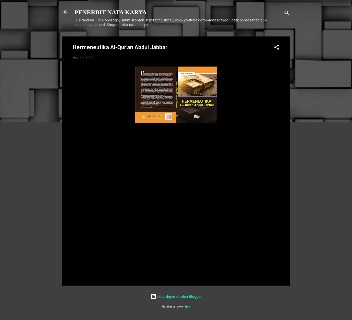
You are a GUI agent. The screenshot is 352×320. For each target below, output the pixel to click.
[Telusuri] (287, 14)
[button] (277, 48)
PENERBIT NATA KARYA (111, 12)
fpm (187, 306)
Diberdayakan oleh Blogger (176, 296)
